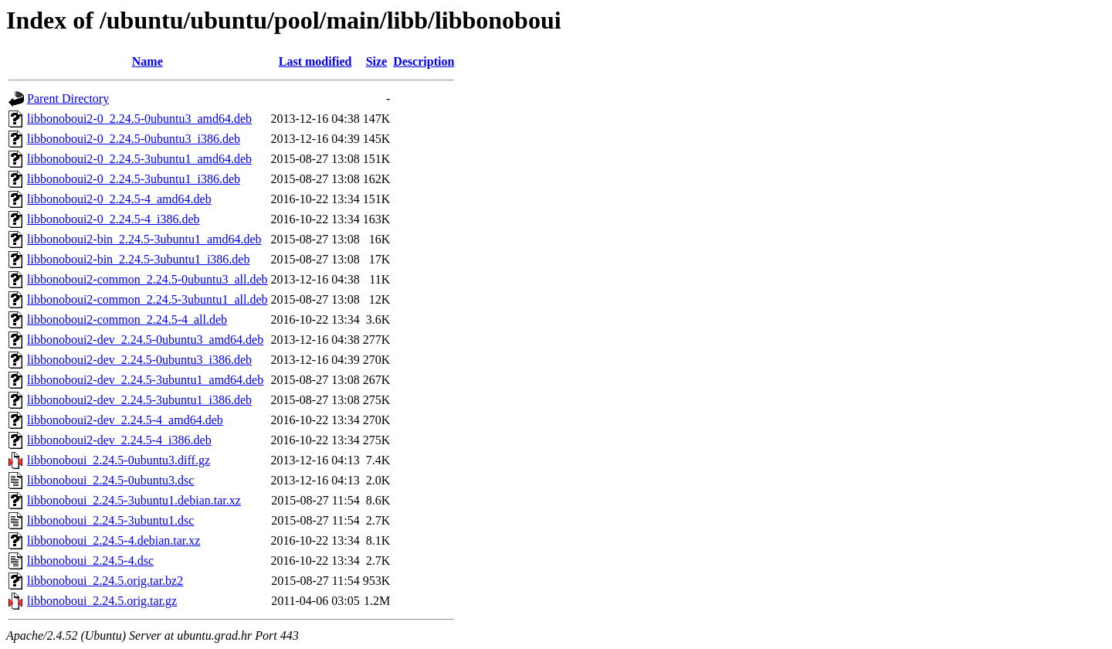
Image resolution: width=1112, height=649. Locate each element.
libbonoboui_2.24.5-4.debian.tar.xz (113, 540)
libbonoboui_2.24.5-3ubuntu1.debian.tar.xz (134, 500)
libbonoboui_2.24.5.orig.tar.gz (102, 600)
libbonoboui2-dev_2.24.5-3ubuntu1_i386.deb (139, 399)
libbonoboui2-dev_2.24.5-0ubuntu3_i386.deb (139, 359)
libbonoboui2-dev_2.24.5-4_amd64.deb (125, 419)
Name (147, 61)
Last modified (315, 61)
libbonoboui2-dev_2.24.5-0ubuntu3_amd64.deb (145, 339)
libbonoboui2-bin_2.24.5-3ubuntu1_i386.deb (138, 259)
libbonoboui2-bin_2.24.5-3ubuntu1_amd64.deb (144, 239)
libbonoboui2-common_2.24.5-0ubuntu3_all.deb (147, 279)
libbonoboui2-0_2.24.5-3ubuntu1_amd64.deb (139, 158)
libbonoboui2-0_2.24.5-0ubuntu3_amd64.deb (139, 118)
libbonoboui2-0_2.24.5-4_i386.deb (113, 219)
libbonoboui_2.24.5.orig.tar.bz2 (105, 580)
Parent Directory (68, 98)
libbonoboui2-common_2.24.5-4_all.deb (127, 319)
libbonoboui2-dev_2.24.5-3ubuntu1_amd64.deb (145, 379)
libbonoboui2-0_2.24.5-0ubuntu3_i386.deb (133, 138)
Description (423, 61)
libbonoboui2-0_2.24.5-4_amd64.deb (119, 199)
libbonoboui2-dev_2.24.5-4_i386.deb (119, 440)
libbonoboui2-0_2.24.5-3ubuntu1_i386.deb (133, 178)
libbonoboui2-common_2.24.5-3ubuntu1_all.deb (147, 299)
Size (377, 61)
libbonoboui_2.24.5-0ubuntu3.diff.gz (118, 460)
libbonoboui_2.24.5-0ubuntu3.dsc (110, 480)
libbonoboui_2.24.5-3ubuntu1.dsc (110, 520)
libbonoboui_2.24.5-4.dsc (90, 560)
